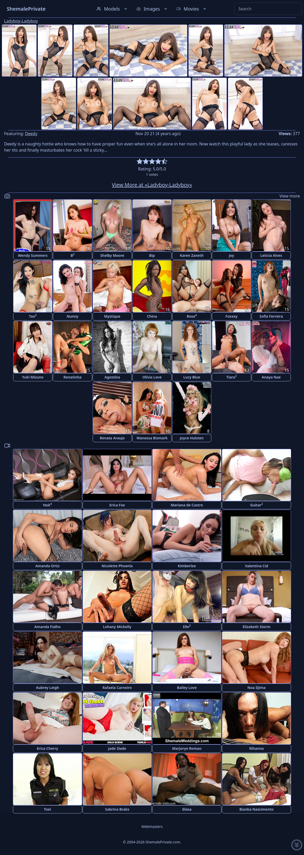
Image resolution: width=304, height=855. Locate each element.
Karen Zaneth (192, 255)
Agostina (112, 377)
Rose (192, 316)
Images (152, 9)
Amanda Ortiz (47, 565)
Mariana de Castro (187, 505)
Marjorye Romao (186, 748)
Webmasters (152, 826)
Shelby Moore (112, 255)
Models (112, 9)
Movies (192, 9)
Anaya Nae (271, 377)
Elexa (186, 809)
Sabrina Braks (117, 809)
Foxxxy (231, 316)
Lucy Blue (191, 377)
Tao (33, 316)
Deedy (31, 133)
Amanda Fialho (47, 626)
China (152, 316)
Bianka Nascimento (256, 809)
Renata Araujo (112, 437)
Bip (152, 255)
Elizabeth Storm (256, 626)
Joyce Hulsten (192, 437)
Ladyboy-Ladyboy (21, 21)
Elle (187, 626)
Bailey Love (187, 687)
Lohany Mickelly (117, 626)
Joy (231, 255)
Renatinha (72, 377)
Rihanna (256, 748)
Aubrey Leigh (47, 687)
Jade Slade (117, 748)
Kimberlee (187, 565)
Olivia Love (152, 377)
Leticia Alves (271, 255)
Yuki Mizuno (32, 377)
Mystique (112, 316)
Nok (47, 504)
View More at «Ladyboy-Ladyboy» (152, 184)
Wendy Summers (33, 255)
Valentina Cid (256, 565)
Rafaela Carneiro (117, 687)
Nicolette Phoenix (117, 565)
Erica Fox (117, 505)
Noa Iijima (256, 687)
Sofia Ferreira (271, 316)
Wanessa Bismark (152, 437)
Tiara (231, 377)
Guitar (256, 504)
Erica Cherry (47, 748)
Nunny (72, 316)
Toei (47, 809)
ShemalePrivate (26, 8)
